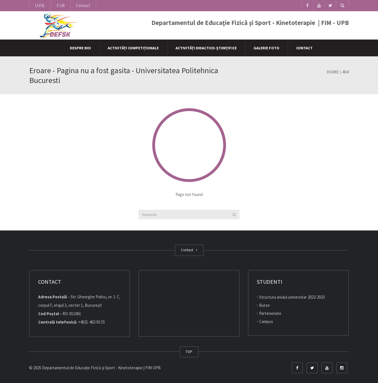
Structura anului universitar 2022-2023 (292, 297)
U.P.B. (40, 5)
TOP (189, 351)
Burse (264, 305)
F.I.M (60, 5)
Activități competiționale (133, 47)
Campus (266, 321)
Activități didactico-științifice (206, 47)
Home (333, 72)
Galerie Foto (266, 47)
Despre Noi (80, 47)
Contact (83, 5)
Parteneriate (270, 313)
